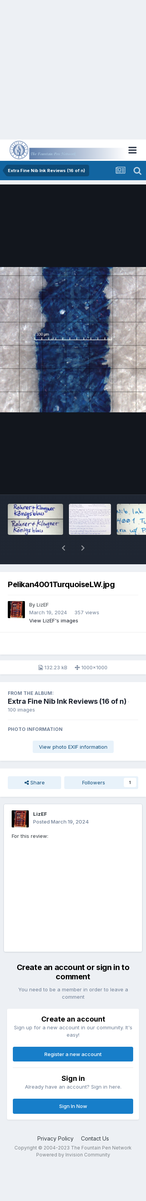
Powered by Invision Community (73, 1155)
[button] (63, 548)
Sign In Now (73, 1106)
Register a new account (73, 1054)
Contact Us (95, 1138)
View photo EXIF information (73, 747)
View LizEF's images (53, 620)
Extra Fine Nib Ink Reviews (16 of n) (67, 701)
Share (35, 782)
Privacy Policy (55, 1138)
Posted (61, 821)
